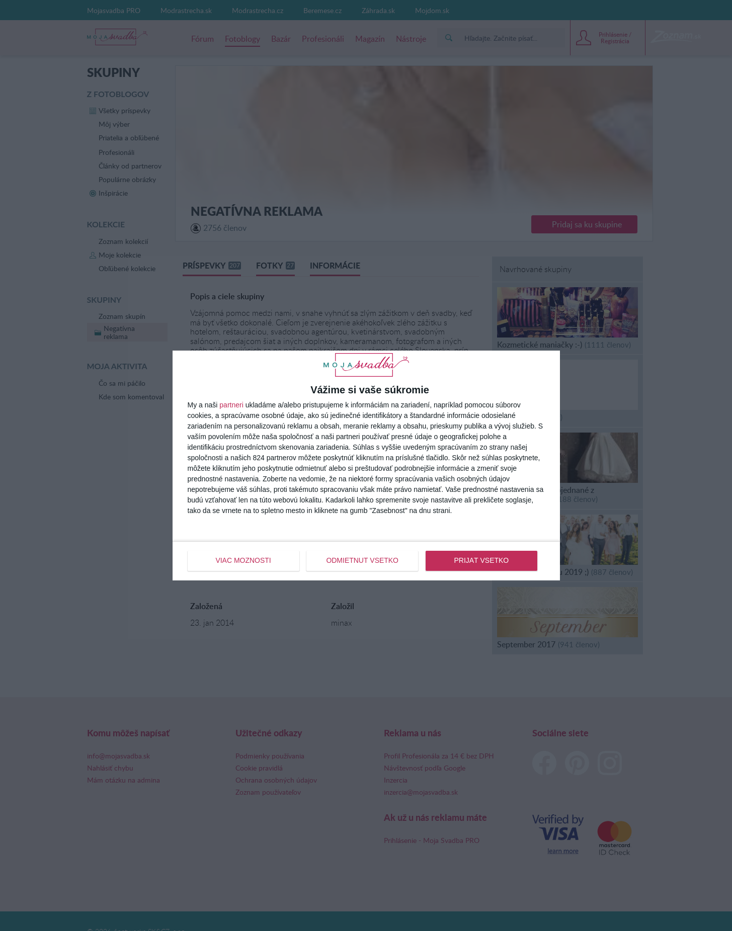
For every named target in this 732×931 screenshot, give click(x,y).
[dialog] (366, 465)
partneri (231, 405)
